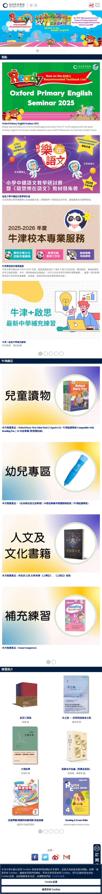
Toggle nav (97, 5)
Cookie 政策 (58, 876)
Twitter (45, 857)
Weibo (55, 857)
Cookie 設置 (51, 881)
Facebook (34, 857)
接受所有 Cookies (51, 889)
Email (67, 857)
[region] (51, 879)
